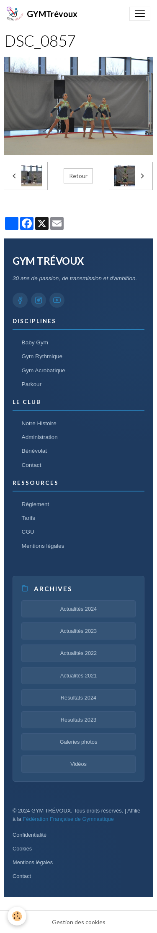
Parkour (32, 384)
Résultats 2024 (78, 698)
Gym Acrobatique (43, 370)
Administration (40, 437)
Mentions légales (43, 546)
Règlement (35, 504)
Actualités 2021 (78, 675)
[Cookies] (17, 916)
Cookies (22, 848)
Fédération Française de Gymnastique (68, 819)
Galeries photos (79, 742)
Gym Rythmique (42, 356)
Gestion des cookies (79, 921)
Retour (78, 175)
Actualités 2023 (78, 631)
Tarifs (28, 518)
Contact (31, 465)
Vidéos (78, 764)
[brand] (42, 14)
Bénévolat (34, 451)
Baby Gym (35, 342)
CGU (28, 532)
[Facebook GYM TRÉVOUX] (20, 300)
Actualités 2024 (78, 609)
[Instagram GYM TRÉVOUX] (38, 300)
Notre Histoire (39, 423)
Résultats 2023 (78, 720)
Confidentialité (29, 835)
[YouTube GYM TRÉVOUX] (56, 300)
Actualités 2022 (78, 653)
